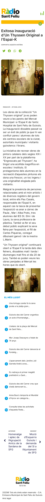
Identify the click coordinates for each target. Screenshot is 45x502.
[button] (4, 51)
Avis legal (6, 498)
